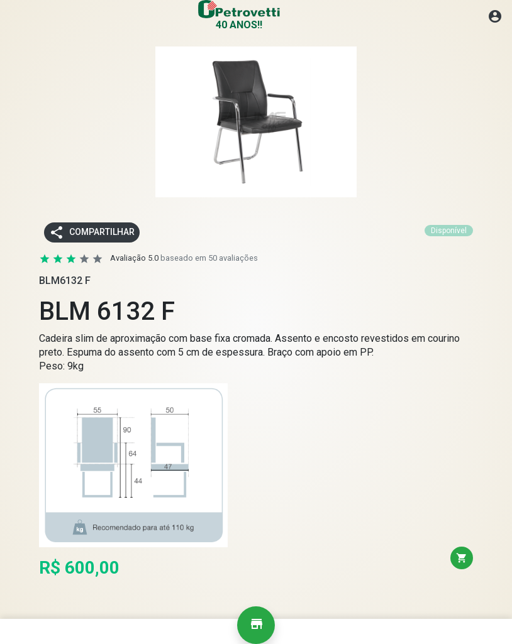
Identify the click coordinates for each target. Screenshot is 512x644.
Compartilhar (92, 232)
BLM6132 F (65, 281)
